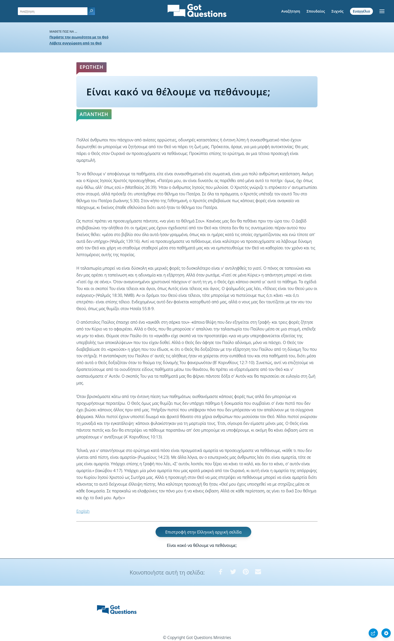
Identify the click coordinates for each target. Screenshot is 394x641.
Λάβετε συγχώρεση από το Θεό (76, 43)
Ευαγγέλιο (361, 11)
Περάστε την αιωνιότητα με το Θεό (79, 37)
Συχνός (337, 11)
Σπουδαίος (316, 11)
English (82, 511)
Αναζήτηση (290, 11)
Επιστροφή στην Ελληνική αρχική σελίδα (203, 532)
